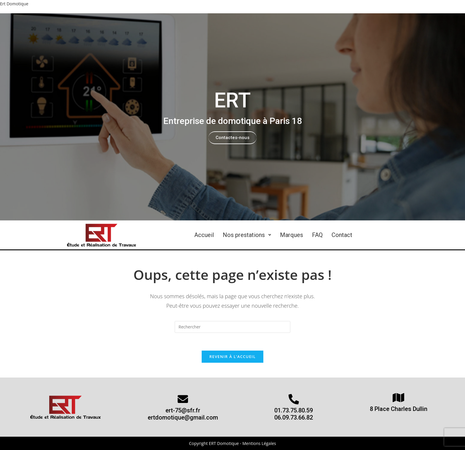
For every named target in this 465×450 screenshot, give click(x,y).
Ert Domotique (14, 4)
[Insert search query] (232, 327)
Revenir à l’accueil (232, 356)
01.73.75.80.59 (293, 410)
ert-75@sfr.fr (182, 410)
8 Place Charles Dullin (398, 408)
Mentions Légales (259, 443)
